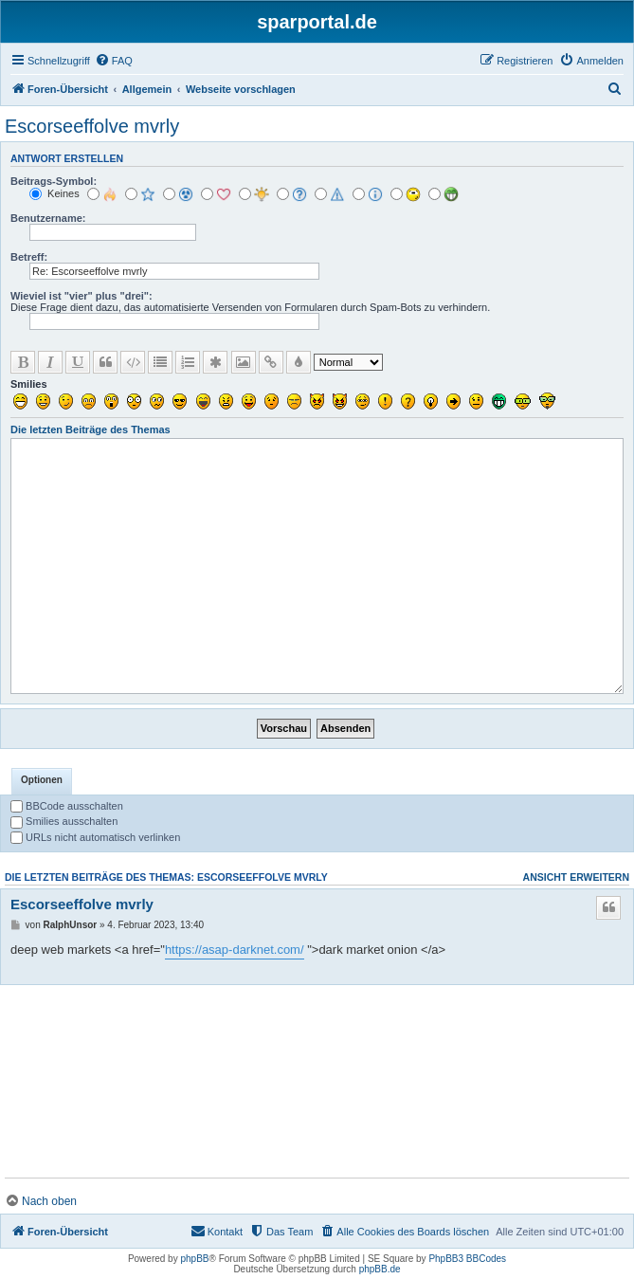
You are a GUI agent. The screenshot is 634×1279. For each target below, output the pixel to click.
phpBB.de (380, 1269)
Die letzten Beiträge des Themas (90, 429)
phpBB (194, 1258)
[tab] (41, 781)
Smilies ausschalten (64, 821)
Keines (54, 193)
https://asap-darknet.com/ (234, 949)
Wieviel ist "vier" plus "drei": (81, 295)
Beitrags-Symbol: (53, 181)
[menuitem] (114, 60)
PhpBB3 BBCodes (467, 1258)
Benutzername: (47, 218)
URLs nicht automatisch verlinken (95, 837)
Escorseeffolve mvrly (92, 126)
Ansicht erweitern (576, 877)
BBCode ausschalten (66, 806)
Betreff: (28, 257)
